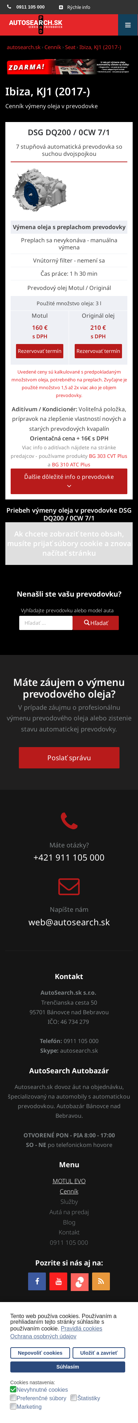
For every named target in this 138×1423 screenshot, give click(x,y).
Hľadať (95, 623)
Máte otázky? (69, 845)
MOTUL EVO (69, 1181)
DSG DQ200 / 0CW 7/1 (69, 132)
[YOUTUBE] (58, 1281)
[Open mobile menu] (74, 7)
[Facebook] (37, 1281)
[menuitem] (26, 7)
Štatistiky (88, 1398)
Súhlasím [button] (67, 1367)
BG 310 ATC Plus (71, 464)
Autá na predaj (69, 1212)
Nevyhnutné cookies (42, 1390)
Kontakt (69, 1232)
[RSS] (101, 1281)
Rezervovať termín (40, 351)
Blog (69, 1222)
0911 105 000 (69, 1242)
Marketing (29, 1407)
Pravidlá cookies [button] (81, 1329)
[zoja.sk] (80, 1281)
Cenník (69, 1191)
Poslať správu (69, 757)
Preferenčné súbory (42, 1398)
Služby (69, 1201)
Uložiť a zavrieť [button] (99, 1353)
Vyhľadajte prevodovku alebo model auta (67, 610)
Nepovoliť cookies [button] (40, 1353)
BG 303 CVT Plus (108, 456)
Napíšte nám (69, 909)
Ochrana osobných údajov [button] (43, 1336)
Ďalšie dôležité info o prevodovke (69, 482)
